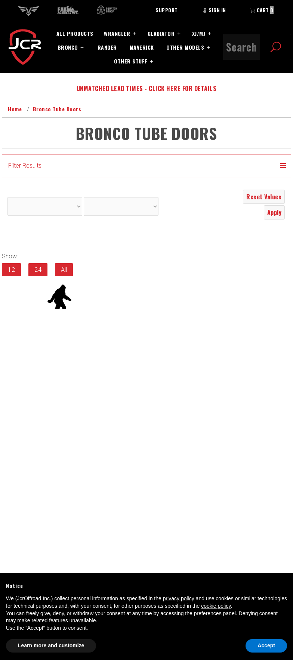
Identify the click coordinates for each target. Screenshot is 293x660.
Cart (262, 10)
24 (37, 269)
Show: (10, 256)
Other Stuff (131, 61)
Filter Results (24, 165)
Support (166, 10)
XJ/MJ (199, 33)
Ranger (107, 47)
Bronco (68, 47)
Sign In (214, 10)
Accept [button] (266, 645)
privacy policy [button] (178, 598)
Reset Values (263, 196)
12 (11, 269)
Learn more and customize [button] (51, 645)
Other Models (185, 47)
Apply (274, 212)
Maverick (142, 47)
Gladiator (161, 33)
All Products (74, 33)
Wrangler (117, 33)
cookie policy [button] (216, 606)
